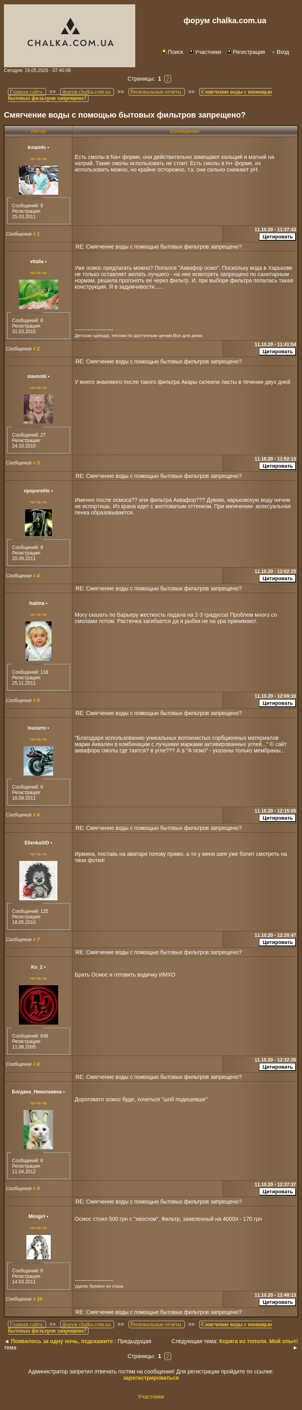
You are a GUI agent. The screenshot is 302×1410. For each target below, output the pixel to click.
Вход (280, 52)
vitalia (37, 261)
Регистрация (246, 52)
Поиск (172, 52)
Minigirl (36, 1216)
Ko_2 (36, 967)
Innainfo (37, 147)
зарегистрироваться (151, 1378)
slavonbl (36, 376)
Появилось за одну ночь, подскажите (62, 1341)
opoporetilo (37, 491)
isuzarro (37, 728)
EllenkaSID (37, 843)
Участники (205, 52)
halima (36, 603)
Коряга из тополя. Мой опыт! (258, 1341)
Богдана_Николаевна (37, 1092)
